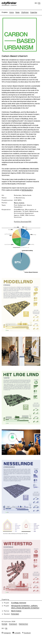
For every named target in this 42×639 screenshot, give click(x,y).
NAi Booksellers (27, 190)
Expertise (33, 12)
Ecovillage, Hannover (18, 603)
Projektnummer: (7, 200)
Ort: (3, 195)
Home (11, 12)
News (17, 12)
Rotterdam (15, 614)
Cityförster (25, 12)
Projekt (6, 603)
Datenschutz (23, 624)
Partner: (5, 203)
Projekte (5, 12)
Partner (6, 611)
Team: (4, 205)
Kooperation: (6, 209)
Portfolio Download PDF (22, 221)
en (39, 3)
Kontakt (4, 624)
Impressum (13, 624)
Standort (7, 614)
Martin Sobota (16, 611)
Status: (4, 198)
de (36, 3)
